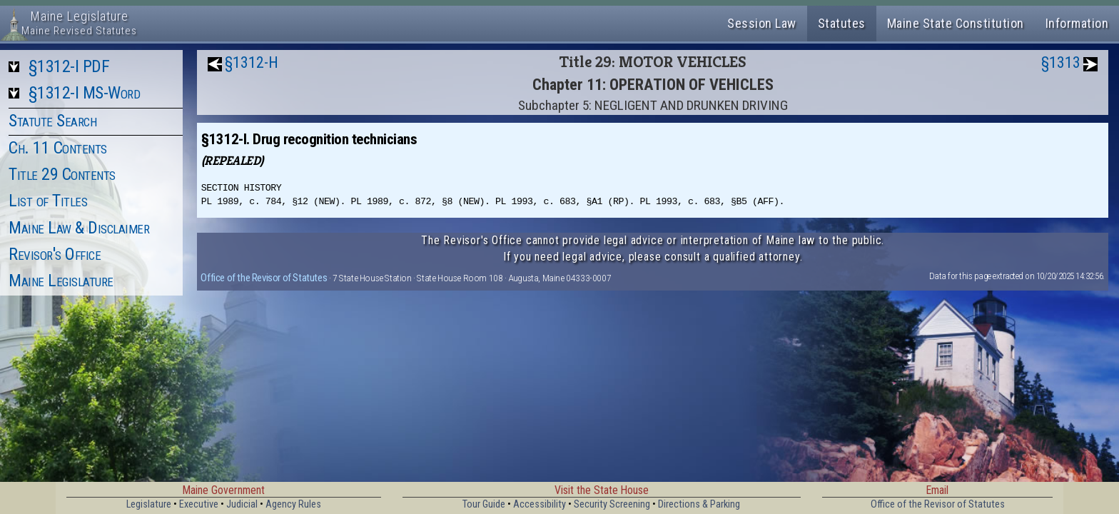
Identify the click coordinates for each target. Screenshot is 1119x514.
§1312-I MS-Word (85, 93)
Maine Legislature (61, 281)
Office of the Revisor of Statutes (264, 277)
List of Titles (48, 201)
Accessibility (539, 504)
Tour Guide (483, 504)
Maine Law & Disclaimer (79, 228)
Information (1077, 23)
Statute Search (52, 121)
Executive (198, 504)
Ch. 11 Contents (58, 148)
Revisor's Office (55, 254)
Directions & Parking (699, 504)
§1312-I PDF (69, 66)
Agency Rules (293, 504)
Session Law (761, 23)
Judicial (242, 504)
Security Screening (612, 504)
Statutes (842, 23)
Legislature (148, 504)
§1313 (1060, 62)
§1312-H (251, 62)
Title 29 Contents (62, 174)
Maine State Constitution (955, 23)
